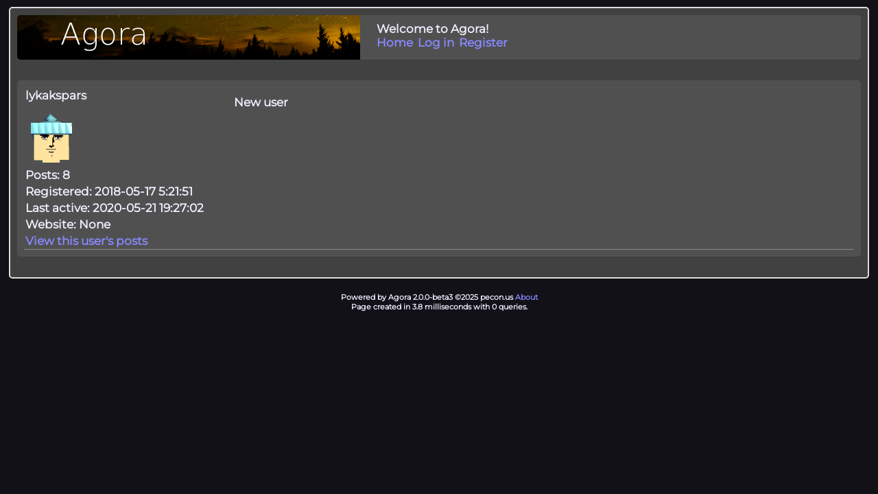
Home (395, 42)
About (526, 297)
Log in (436, 42)
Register (483, 42)
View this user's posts (86, 241)
